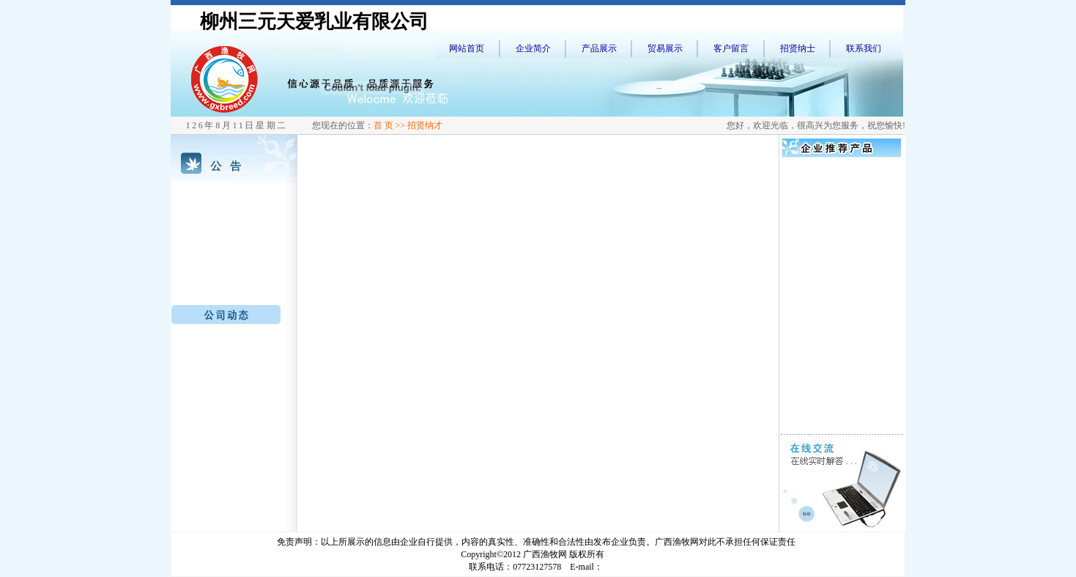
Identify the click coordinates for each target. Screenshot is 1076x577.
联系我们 (863, 48)
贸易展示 (665, 48)
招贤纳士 (797, 48)
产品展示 (599, 48)
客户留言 (731, 48)
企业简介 (533, 48)
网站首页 (466, 48)
